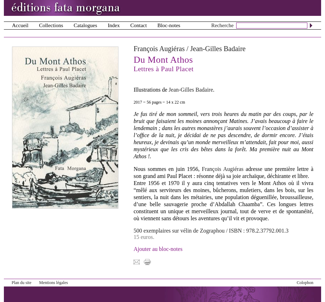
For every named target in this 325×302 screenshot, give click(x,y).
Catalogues (85, 25)
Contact (138, 25)
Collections (51, 25)
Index (114, 25)
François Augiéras (159, 49)
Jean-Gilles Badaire (218, 49)
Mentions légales (53, 282)
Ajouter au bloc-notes (158, 249)
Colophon (305, 282)
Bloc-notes (168, 25)
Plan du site (21, 282)
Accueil (20, 25)
